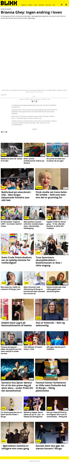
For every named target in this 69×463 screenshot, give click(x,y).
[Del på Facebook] (32, 101)
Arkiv (54, 5)
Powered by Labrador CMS (34, 461)
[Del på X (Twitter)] (34, 101)
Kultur (35, 5)
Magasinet (24, 5)
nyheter (34, 129)
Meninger (41, 5)
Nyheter (30, 5)
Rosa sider (48, 5)
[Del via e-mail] (36, 101)
